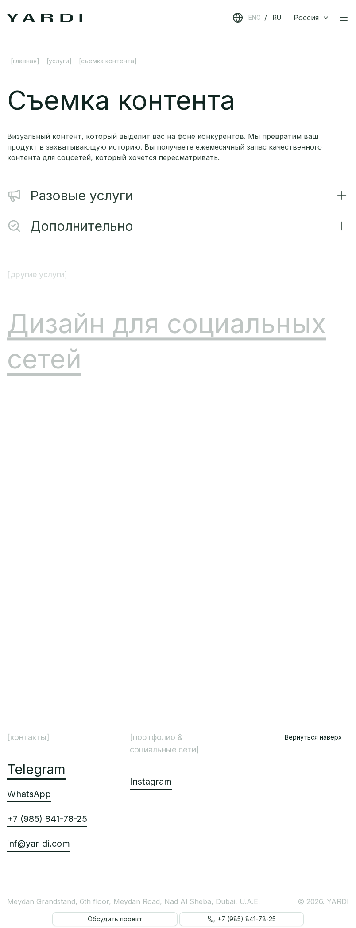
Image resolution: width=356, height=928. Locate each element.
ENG (254, 17)
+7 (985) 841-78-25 (47, 818)
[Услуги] (59, 61)
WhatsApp (29, 794)
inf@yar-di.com (38, 843)
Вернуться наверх (313, 737)
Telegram (36, 769)
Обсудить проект (115, 919)
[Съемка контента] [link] (108, 61)
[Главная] (25, 61)
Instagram (151, 781)
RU (277, 17)
